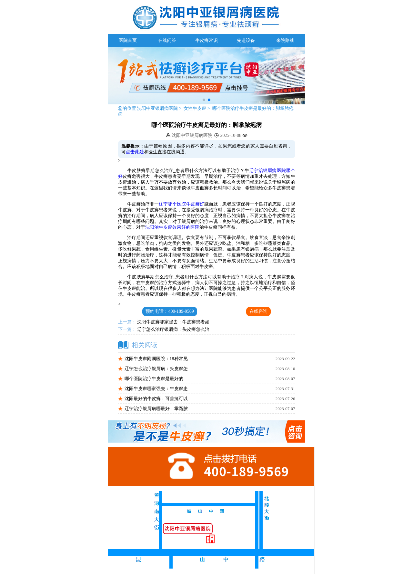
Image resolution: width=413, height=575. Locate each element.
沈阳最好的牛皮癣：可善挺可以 (156, 398)
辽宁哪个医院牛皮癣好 (181, 204)
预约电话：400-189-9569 (170, 311)
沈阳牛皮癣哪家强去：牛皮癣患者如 (173, 322)
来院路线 (285, 40)
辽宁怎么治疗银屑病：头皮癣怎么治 (173, 329)
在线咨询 (258, 311)
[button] (204, 100)
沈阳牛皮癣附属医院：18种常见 (156, 358)
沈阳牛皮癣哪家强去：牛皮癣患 (156, 388)
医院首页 (128, 40)
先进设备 (246, 40)
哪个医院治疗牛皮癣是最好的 (154, 378)
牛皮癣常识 (206, 40)
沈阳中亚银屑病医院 (157, 108)
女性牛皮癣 (195, 108)
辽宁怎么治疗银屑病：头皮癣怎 (156, 368)
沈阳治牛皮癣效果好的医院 (172, 227)
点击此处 (135, 151)
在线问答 (167, 40)
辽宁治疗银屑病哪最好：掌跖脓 (156, 408)
